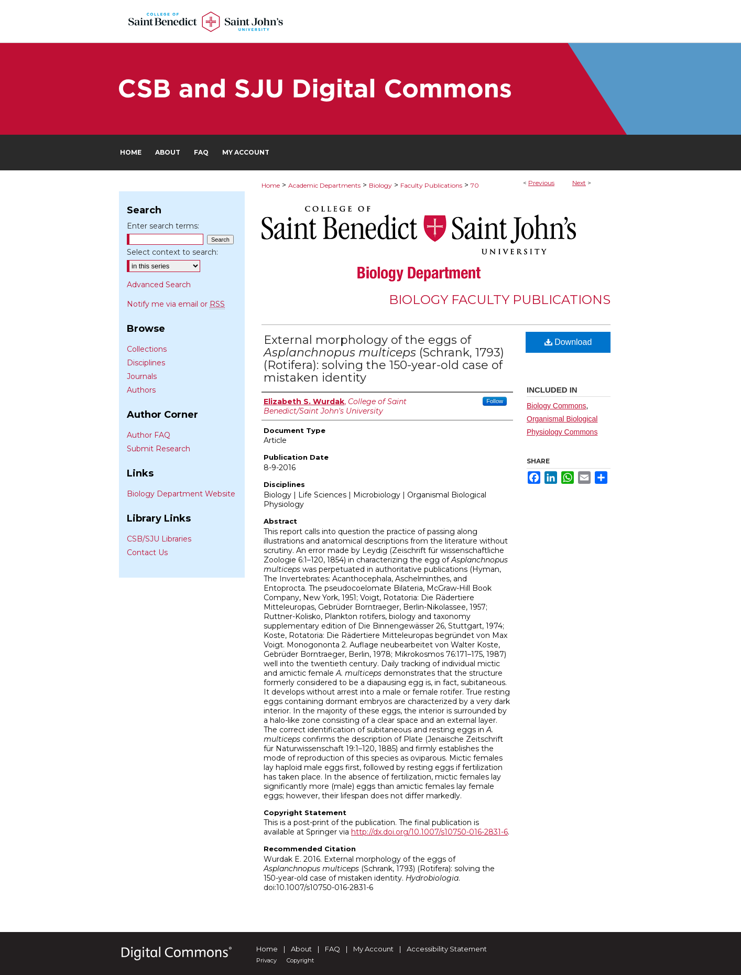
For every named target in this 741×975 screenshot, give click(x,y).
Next (579, 183)
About (301, 949)
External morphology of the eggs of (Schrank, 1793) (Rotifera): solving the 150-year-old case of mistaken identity (384, 359)
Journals (142, 376)
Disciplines (146, 362)
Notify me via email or (176, 304)
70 (475, 185)
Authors (141, 390)
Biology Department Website (181, 494)
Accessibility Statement (447, 949)
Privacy (266, 960)
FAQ (332, 949)
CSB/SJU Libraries (159, 539)
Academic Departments (324, 185)
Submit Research (158, 448)
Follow (494, 401)
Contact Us (147, 552)
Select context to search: (172, 252)
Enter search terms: (163, 226)
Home (270, 185)
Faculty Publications (431, 185)
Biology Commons (556, 406)
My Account (373, 949)
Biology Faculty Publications (500, 299)
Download (568, 342)
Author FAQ (148, 435)
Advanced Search (159, 284)
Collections (147, 349)
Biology (380, 185)
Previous (541, 183)
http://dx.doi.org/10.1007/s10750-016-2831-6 (429, 832)
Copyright (300, 960)
